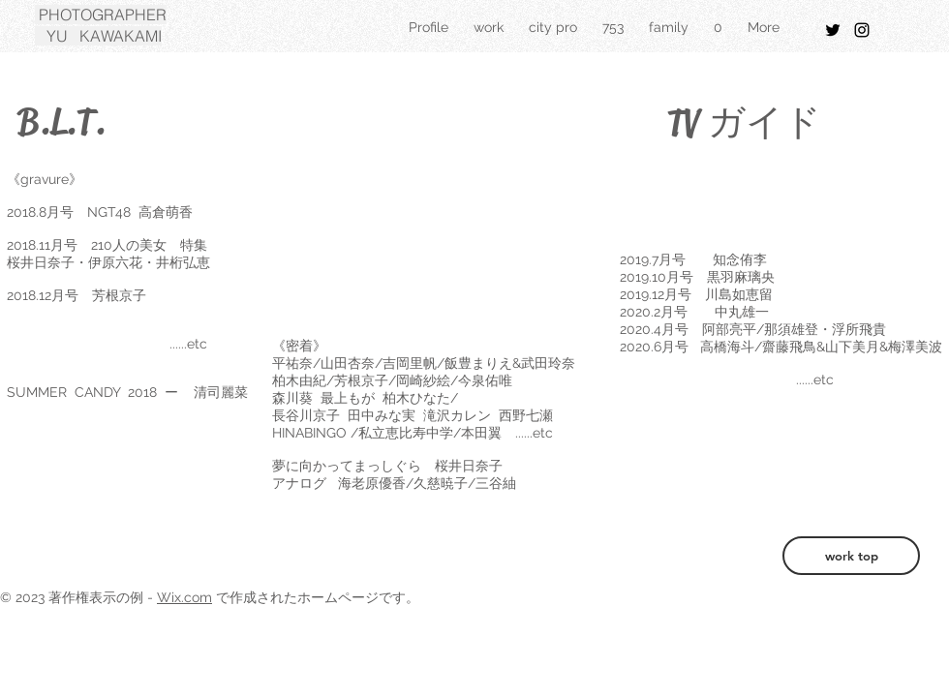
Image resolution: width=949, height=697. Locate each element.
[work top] (851, 555)
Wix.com (184, 597)
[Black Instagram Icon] (862, 30)
